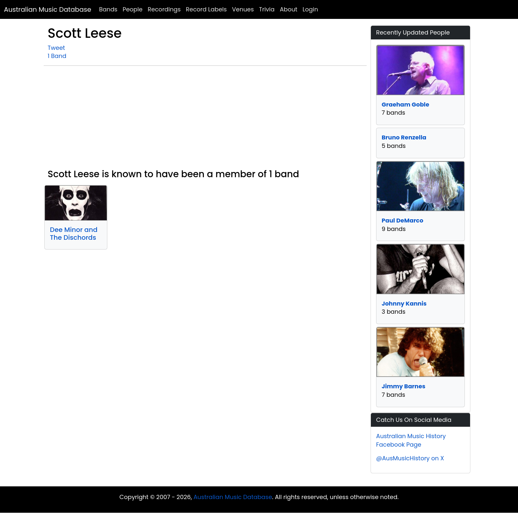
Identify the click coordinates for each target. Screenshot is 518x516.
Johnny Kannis (404, 303)
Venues (243, 9)
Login (310, 9)
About (288, 9)
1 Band (57, 56)
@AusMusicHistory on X (410, 458)
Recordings (164, 9)
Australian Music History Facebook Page (411, 440)
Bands (108, 9)
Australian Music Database (47, 9)
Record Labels (206, 9)
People (133, 9)
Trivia (267, 9)
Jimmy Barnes (403, 386)
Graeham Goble (405, 104)
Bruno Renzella (404, 137)
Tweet (56, 48)
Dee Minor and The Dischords (74, 233)
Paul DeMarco (402, 220)
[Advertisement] (205, 119)
